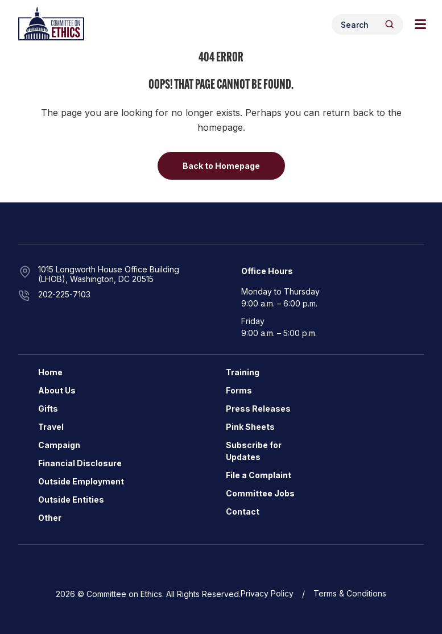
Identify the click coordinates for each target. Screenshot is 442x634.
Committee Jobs (260, 493)
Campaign (59, 445)
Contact (242, 511)
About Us (57, 390)
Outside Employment (81, 481)
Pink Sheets (250, 427)
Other (49, 518)
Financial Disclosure (80, 463)
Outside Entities (71, 499)
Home (50, 372)
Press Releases (258, 408)
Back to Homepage (221, 166)
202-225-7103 (64, 294)
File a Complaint (258, 475)
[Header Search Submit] (389, 24)
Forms (239, 390)
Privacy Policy (267, 593)
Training (242, 372)
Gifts (48, 408)
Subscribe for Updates (254, 451)
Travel (51, 427)
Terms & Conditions (349, 593)
